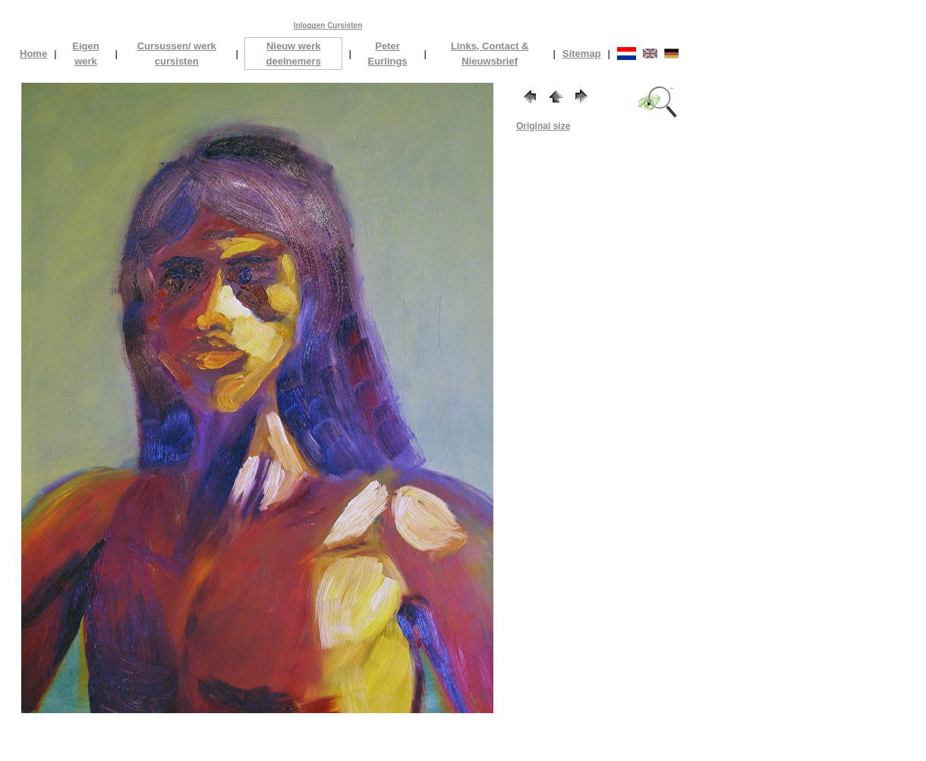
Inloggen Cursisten (328, 25)
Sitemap (581, 53)
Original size (543, 126)
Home (33, 53)
